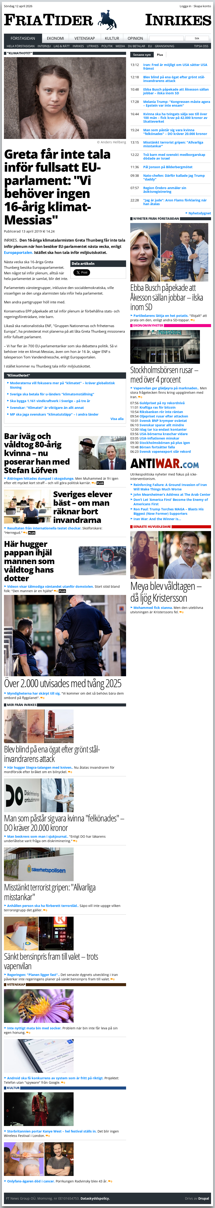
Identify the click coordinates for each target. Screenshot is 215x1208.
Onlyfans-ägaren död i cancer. (31, 1181)
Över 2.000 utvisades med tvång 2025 (62, 682)
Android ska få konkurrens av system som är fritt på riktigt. (55, 1078)
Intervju (44, 46)
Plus (160, 54)
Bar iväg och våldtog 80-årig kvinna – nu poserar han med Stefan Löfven (37, 453)
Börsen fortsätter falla (157, 447)
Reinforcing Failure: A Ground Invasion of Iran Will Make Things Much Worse (170, 487)
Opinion (135, 38)
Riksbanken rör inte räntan (161, 412)
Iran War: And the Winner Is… (157, 519)
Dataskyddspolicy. (95, 1198)
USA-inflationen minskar (159, 438)
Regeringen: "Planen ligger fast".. (33, 974)
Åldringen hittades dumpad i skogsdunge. (40, 478)
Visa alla (117, 419)
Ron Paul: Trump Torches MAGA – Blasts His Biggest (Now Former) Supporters (169, 511)
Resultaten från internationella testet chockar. (44, 528)
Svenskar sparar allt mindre (162, 425)
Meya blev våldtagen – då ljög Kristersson (165, 591)
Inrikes (78, 46)
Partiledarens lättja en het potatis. (161, 315)
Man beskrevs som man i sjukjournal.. (37, 836)
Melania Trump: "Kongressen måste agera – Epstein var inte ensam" (176, 103)
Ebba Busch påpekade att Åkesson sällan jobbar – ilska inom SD (176, 91)
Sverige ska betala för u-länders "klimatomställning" (52, 394)
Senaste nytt (143, 54)
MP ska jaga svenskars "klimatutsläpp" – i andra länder (54, 414)
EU (150, 46)
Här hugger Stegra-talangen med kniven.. (40, 767)
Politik (107, 46)
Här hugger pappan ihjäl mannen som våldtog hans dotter (29, 560)
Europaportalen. (18, 252)
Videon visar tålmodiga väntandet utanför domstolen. (50, 586)
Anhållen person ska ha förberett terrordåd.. (43, 905)
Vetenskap (85, 38)
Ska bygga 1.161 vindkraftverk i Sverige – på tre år (50, 401)
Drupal (203, 1198)
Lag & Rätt (62, 46)
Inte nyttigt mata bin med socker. (34, 1028)
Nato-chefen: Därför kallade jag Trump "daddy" (174, 177)
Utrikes (92, 46)
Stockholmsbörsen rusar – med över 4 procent (164, 374)
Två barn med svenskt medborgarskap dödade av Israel (174, 156)
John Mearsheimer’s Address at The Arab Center (172, 494)
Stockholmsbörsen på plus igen (165, 442)
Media (120, 46)
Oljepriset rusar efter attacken (164, 416)
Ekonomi (55, 38)
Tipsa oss (201, 46)
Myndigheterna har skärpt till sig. (34, 693)
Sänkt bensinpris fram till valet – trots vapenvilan (51, 961)
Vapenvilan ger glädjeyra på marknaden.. (166, 388)
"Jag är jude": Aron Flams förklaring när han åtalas (175, 202)
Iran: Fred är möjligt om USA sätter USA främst (175, 66)
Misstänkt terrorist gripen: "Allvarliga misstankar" (173, 144)
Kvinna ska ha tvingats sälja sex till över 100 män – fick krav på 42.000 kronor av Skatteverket (175, 118)
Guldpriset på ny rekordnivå (162, 403)
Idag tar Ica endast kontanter (163, 429)
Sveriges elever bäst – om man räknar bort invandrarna (82, 506)
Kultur (112, 38)
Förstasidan (23, 38)
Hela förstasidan (21, 46)
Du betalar (136, 46)
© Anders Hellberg (111, 142)
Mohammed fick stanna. (153, 607)
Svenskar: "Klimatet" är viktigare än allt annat (47, 407)
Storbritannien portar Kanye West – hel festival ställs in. (52, 1131)
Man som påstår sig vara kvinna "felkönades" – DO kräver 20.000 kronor (175, 132)
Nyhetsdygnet (200, 213)
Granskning (164, 46)
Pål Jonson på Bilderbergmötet (167, 167)
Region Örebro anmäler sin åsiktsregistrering (164, 190)
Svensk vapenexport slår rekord (165, 451)
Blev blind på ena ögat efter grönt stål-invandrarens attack (174, 79)
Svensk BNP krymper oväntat (163, 420)
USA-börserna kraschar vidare (164, 434)
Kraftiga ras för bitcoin (158, 407)
